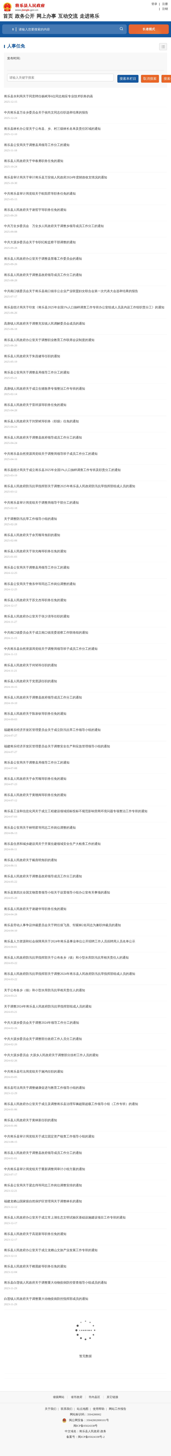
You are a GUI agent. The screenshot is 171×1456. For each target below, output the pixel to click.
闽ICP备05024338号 (85, 1424)
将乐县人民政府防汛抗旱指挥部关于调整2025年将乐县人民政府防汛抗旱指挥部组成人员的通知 (69, 485)
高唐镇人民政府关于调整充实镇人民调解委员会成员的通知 (44, 322)
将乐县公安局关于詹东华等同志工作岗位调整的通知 (40, 582)
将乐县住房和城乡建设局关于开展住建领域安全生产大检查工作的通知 (52, 842)
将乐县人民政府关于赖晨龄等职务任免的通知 (35, 1265)
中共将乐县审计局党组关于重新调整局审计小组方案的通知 (44, 1167)
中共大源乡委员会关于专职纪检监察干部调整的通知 (40, 241)
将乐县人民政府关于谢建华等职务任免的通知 (35, 907)
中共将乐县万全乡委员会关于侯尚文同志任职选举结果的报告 (46, 111)
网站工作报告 (117, 1407)
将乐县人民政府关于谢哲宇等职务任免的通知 (35, 208)
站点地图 (82, 1407)
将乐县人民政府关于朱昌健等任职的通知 (32, 355)
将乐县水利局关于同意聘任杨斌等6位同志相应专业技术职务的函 (48, 95)
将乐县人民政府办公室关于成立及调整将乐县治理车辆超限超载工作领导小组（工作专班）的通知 (71, 1102)
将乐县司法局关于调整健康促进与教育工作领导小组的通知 (44, 1086)
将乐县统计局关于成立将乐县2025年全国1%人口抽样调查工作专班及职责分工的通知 (62, 468)
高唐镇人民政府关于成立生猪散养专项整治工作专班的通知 (44, 387)
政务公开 (25, 16)
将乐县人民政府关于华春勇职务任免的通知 (33, 159)
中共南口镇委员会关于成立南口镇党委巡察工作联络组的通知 (46, 631)
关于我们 (50, 1407)
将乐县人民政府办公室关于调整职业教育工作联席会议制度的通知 (49, 338)
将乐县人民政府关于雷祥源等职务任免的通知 (35, 403)
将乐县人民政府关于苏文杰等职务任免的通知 (35, 598)
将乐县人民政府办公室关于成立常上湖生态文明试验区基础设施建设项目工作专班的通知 (65, 1216)
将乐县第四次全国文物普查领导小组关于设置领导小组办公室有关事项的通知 (57, 891)
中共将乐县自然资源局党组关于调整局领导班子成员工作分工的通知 (51, 452)
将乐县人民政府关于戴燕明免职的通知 (30, 858)
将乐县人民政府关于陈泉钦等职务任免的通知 (35, 712)
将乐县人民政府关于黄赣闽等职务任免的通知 (35, 793)
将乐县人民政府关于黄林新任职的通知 (30, 1119)
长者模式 (148, 29)
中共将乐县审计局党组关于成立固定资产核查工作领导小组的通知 (49, 1135)
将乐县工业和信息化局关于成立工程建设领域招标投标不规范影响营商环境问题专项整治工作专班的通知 (75, 810)
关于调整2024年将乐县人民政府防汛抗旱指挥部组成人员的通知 (48, 1005)
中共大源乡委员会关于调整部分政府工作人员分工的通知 (43, 1037)
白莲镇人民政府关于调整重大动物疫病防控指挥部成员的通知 (46, 1297)
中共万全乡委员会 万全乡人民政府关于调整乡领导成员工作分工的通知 (54, 224)
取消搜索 (148, 77)
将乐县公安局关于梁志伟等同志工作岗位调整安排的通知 (43, 1183)
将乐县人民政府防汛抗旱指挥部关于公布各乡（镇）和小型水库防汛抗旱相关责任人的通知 (66, 956)
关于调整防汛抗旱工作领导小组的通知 (30, 517)
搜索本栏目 (127, 77)
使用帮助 (98, 1407)
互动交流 (68, 16)
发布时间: (13, 58)
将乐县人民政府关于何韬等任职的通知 (30, 663)
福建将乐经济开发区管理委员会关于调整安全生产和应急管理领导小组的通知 (57, 745)
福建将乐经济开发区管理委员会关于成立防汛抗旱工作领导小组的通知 (52, 728)
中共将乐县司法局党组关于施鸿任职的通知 (33, 1070)
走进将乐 (89, 16)
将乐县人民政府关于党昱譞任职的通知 (30, 680)
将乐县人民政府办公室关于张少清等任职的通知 (36, 615)
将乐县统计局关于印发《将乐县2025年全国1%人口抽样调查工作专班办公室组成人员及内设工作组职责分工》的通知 (84, 306)
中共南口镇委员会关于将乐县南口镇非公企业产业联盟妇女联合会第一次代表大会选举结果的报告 (71, 289)
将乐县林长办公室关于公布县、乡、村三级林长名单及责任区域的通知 (52, 127)
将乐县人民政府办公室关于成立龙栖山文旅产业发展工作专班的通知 (51, 1249)
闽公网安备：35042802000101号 (89, 1418)
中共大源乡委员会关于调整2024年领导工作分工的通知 (41, 1021)
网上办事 (46, 16)
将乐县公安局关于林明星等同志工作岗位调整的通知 (40, 826)
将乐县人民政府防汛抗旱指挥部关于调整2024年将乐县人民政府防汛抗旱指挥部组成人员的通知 (69, 972)
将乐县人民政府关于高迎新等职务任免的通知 (35, 1232)
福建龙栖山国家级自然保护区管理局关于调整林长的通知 (43, 1200)
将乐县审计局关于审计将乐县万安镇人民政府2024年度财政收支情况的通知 (55, 176)
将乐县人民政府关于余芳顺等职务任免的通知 (35, 777)
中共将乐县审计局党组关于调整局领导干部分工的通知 (41, 501)
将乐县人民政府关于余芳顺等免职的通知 (32, 533)
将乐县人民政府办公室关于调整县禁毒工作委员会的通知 (43, 257)
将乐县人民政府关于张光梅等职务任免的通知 (35, 550)
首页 (8, 16)
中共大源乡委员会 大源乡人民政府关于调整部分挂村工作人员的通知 (51, 1053)
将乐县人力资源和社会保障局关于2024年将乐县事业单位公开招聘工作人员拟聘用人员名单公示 (69, 940)
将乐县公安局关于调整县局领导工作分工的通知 (36, 143)
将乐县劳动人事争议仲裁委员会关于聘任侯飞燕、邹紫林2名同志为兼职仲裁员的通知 (62, 923)
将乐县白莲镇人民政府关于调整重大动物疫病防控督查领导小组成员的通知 (55, 1281)
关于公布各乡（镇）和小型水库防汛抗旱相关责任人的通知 (44, 989)
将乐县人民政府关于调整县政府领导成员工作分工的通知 (43, 273)
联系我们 (66, 1407)
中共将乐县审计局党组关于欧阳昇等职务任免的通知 (40, 192)
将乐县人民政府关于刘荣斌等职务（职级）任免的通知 (41, 420)
